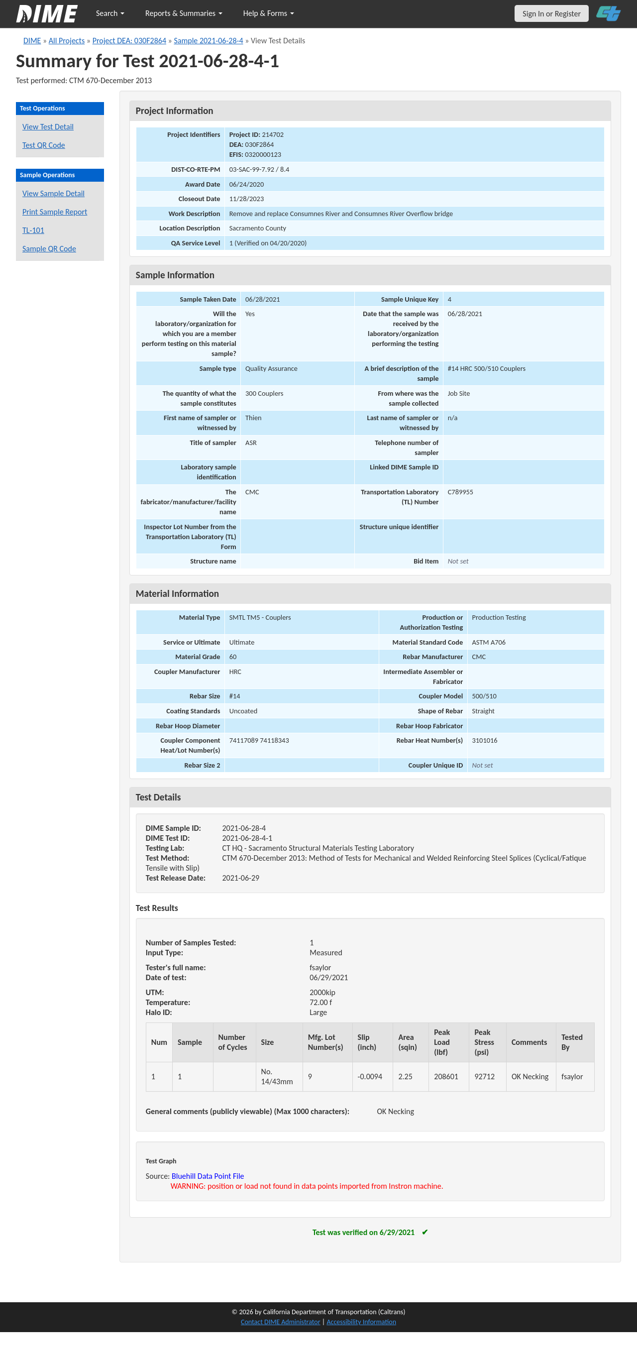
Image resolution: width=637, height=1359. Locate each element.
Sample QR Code (49, 248)
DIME (32, 40)
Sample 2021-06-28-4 (208, 40)
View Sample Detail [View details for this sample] (53, 193)
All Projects (67, 40)
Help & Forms (268, 13)
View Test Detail (48, 126)
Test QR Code (43, 145)
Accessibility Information (361, 1322)
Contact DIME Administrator (280, 1322)
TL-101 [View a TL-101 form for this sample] (33, 230)
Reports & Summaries (183, 13)
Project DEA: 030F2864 (129, 40)
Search (110, 13)
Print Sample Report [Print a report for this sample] (54, 212)
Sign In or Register (552, 13)
